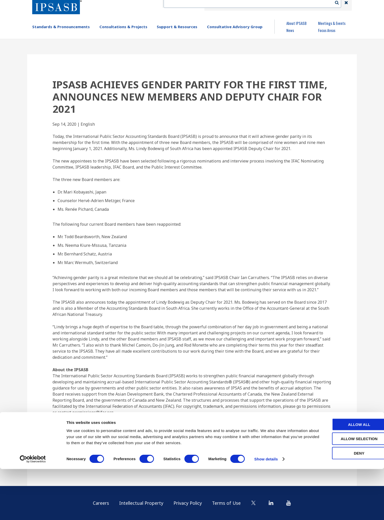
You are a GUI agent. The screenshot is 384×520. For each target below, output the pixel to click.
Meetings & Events (331, 23)
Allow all (341, 475)
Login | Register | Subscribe (305, 5)
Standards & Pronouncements (61, 26)
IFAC (223, 5)
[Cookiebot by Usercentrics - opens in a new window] (33, 510)
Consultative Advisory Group (235, 26)
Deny (341, 504)
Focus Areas (326, 30)
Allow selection (341, 490)
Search (339, 5)
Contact (242, 5)
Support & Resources (177, 26)
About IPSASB (296, 23)
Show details (266, 510)
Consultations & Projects (123, 26)
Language (266, 5)
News (290, 30)
